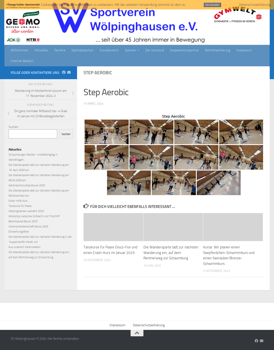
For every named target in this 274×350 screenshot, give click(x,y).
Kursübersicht (109, 50)
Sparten (130, 50)
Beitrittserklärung (217, 50)
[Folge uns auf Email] (69, 72)
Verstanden (212, 4)
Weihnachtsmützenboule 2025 (27, 185)
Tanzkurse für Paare (20, 206)
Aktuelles (41, 50)
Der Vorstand (154, 50)
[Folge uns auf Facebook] (64, 72)
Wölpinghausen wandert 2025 (26, 211)
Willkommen (19, 50)
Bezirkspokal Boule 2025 (23, 221)
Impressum (244, 50)
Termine (60, 50)
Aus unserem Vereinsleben (24, 247)
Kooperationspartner (184, 50)
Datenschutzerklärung (149, 325)
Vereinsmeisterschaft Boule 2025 (28, 226)
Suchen (13, 127)
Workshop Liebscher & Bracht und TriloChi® (34, 216)
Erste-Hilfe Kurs (18, 200)
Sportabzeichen (82, 50)
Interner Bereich (22, 61)
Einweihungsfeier (19, 231)
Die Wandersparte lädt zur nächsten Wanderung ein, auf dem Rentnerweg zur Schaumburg (170, 252)
